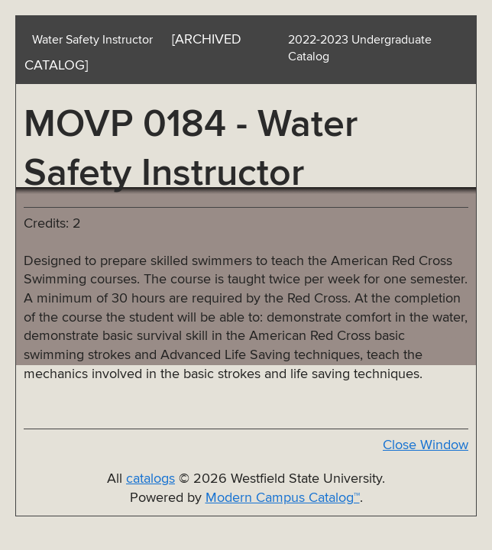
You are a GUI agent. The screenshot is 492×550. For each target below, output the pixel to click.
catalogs (150, 479)
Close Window (425, 445)
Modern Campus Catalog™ (283, 498)
